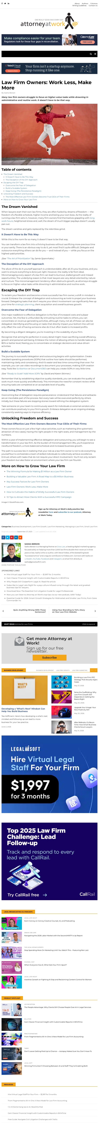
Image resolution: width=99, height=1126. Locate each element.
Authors (85, 3)
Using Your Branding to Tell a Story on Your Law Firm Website (68, 611)
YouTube (36, 559)
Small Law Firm (90, 526)
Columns (93, 3)
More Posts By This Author (14, 565)
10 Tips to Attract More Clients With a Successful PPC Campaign (39, 497)
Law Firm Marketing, (56, 526)
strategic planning (24, 304)
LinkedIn (28, 559)
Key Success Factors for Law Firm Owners (28, 481)
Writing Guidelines (79, 6)
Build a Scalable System (16, 188)
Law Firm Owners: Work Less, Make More (27, 487)
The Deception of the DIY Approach (21, 180)
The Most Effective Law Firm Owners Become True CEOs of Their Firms (37, 197)
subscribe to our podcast (69, 512)
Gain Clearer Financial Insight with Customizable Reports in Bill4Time (38, 578)
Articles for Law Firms (49, 624)
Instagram (57, 559)
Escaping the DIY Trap (13, 182)
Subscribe (49, 657)
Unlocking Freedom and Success (18, 194)
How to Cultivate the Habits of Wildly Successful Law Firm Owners (40, 492)
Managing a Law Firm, (74, 526)
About (77, 3)
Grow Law (61, 547)
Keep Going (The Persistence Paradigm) (23, 191)
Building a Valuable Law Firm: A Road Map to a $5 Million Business (40, 476)
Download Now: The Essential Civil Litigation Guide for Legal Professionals (40, 591)
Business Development (45, 670)
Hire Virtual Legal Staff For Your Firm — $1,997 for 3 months (33, 574)
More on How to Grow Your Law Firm (20, 199)
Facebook (45, 559)
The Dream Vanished (13, 174)
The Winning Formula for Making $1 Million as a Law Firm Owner (39, 471)
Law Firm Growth (63, 670)
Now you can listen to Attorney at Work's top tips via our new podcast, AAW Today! (44, 594)
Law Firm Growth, (39, 526)
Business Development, (22, 526)
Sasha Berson (9, 93)
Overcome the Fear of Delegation (21, 185)
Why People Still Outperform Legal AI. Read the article (31, 581)
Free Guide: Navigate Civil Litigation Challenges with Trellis (32, 1119)
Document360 (38, 368)
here (51, 512)
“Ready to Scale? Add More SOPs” (23, 373)
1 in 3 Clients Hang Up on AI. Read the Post (25, 1107)
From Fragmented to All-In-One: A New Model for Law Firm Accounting (37, 1101)
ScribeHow (22, 368)
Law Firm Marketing (79, 670)
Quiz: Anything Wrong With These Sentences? (29, 611)
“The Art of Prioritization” (19, 258)
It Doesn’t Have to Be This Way (19, 177)
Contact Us (93, 6)
